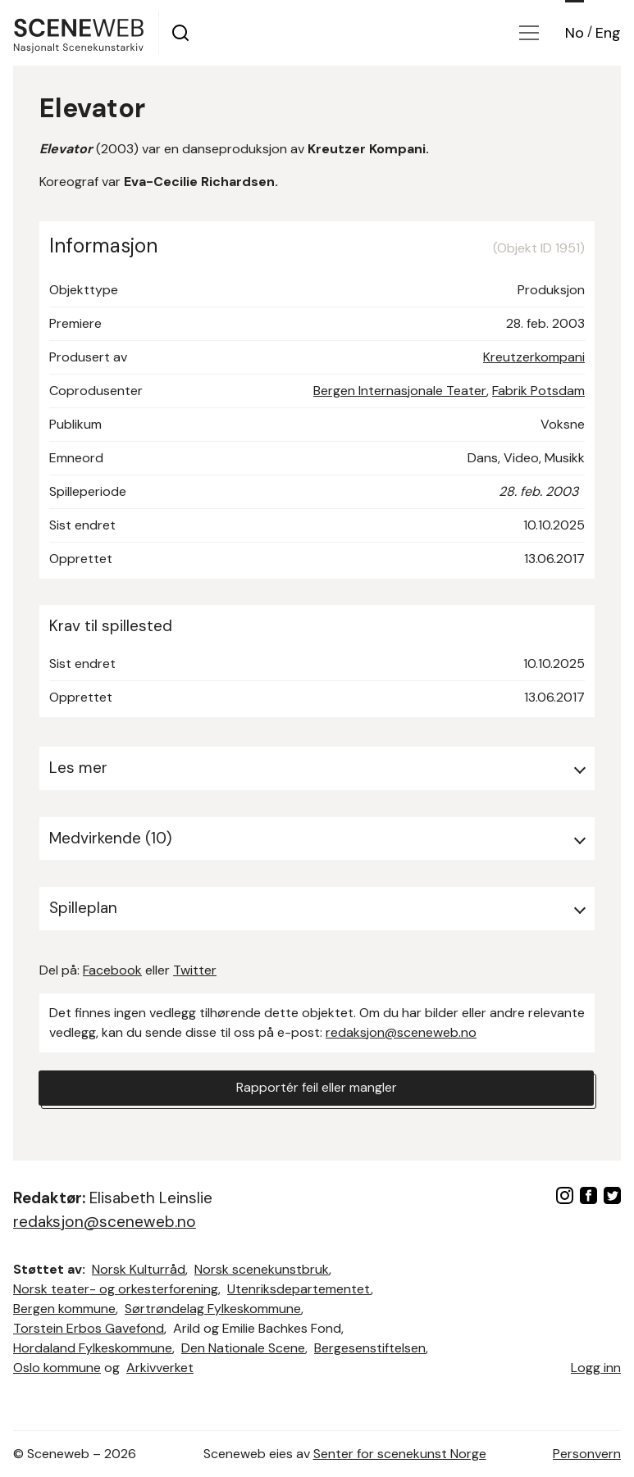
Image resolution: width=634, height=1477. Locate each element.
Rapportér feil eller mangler (316, 1088)
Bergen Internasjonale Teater (399, 390)
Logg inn (596, 1367)
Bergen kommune (64, 1308)
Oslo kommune (57, 1367)
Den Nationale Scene (243, 1348)
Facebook (112, 970)
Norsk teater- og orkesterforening (115, 1288)
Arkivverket (160, 1367)
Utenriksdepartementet (299, 1288)
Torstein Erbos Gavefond (88, 1328)
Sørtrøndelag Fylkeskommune (213, 1308)
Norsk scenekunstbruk (261, 1269)
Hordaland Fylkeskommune (92, 1348)
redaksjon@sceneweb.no (401, 1032)
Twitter (195, 970)
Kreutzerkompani (534, 357)
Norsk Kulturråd (138, 1269)
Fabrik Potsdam (538, 390)
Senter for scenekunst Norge (399, 1453)
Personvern (587, 1453)
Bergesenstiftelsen (370, 1348)
